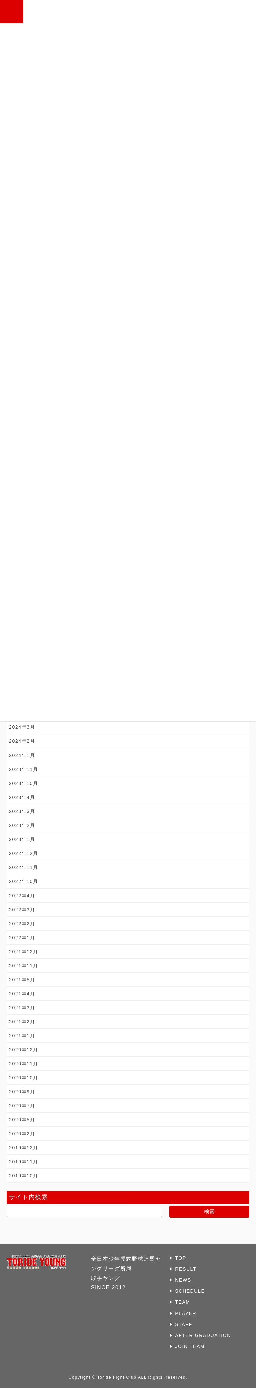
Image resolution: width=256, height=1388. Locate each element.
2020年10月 (23, 1077)
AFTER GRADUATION (203, 1335)
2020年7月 (22, 1105)
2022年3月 (22, 909)
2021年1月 (22, 1035)
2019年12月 (23, 1147)
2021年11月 (23, 965)
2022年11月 (23, 867)
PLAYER (185, 1313)
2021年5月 (22, 979)
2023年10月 (23, 783)
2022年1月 (22, 937)
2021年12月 (23, 951)
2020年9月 (22, 1091)
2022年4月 (22, 895)
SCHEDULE (190, 1291)
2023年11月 (23, 769)
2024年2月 (22, 741)
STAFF (183, 1324)
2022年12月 (23, 853)
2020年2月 (22, 1133)
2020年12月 (23, 1049)
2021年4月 (22, 993)
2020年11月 (23, 1063)
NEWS (183, 1280)
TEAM (182, 1302)
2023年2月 (22, 825)
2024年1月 (22, 755)
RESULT (185, 1269)
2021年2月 (22, 1021)
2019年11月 (23, 1161)
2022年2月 (22, 923)
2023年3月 (22, 811)
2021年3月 (22, 1007)
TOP (180, 1258)
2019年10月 (23, 1175)
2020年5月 (22, 1119)
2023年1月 (22, 839)
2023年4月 (22, 797)
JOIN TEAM (190, 1346)
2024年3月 (22, 727)
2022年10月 (23, 881)
